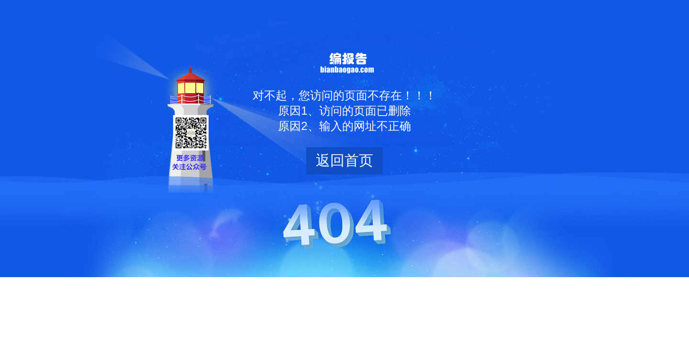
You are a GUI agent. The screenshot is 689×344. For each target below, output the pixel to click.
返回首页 (344, 160)
